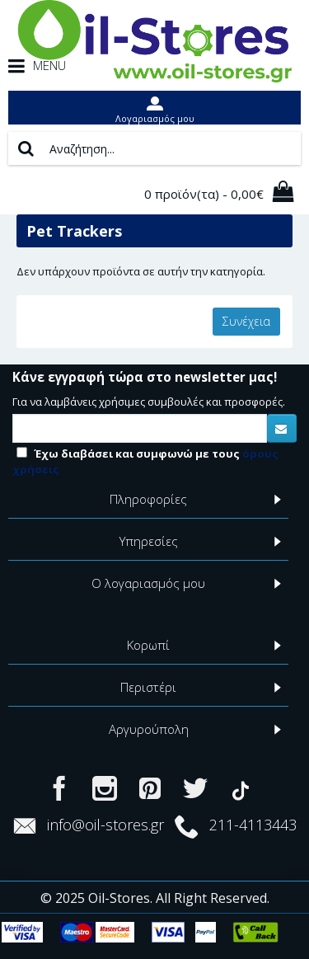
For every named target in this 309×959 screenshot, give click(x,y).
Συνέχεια (246, 321)
